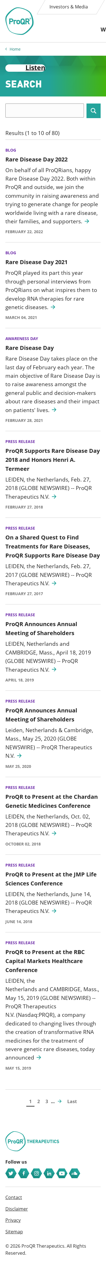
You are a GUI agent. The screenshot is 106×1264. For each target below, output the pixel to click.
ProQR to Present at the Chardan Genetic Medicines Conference (51, 801)
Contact (13, 1197)
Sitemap (14, 1232)
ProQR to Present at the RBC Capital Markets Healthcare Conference (45, 961)
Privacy (13, 1220)
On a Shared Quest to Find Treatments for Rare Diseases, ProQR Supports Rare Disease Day (52, 546)
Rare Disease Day (29, 348)
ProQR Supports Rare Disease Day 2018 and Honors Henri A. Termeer (52, 460)
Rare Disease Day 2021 (36, 262)
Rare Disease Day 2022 (36, 159)
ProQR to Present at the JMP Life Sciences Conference (51, 879)
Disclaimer (16, 1209)
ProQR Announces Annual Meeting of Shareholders (41, 628)
